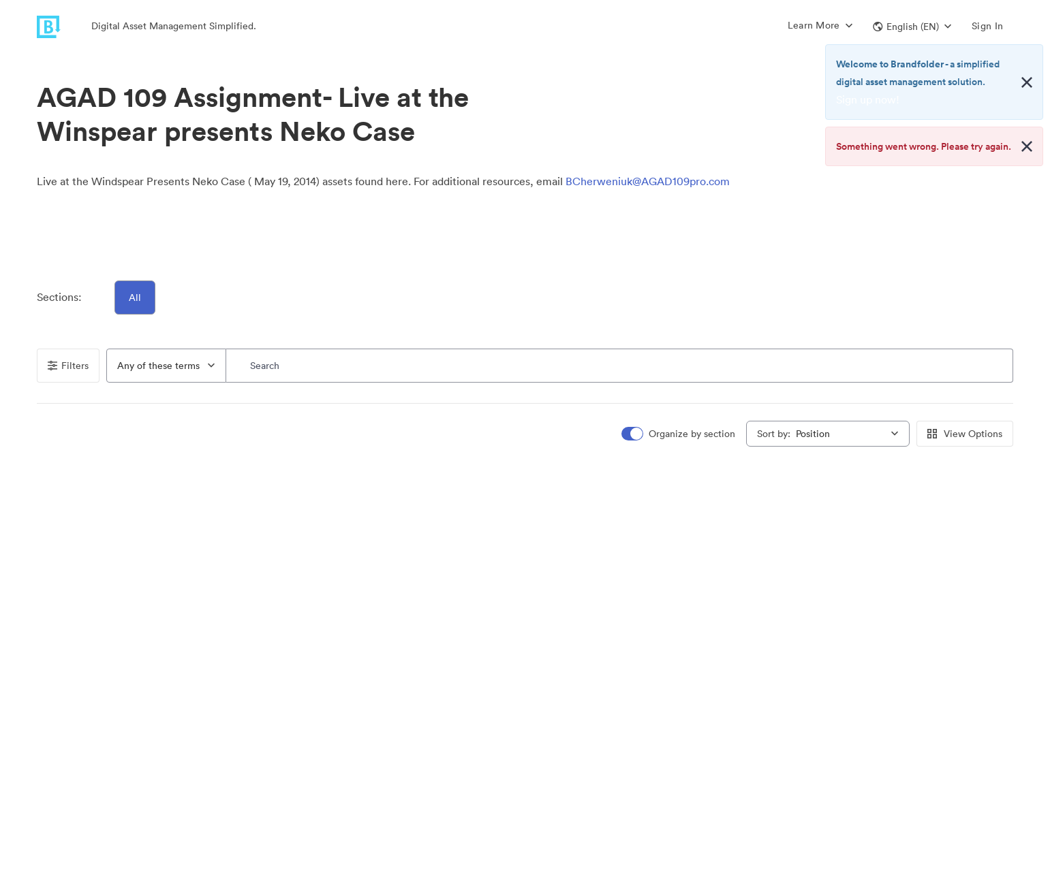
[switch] (679, 434)
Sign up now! (867, 99)
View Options (964, 434)
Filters (68, 365)
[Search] (619, 366)
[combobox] (166, 366)
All (135, 297)
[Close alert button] (1027, 82)
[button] (912, 26)
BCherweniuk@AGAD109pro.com (648, 181)
